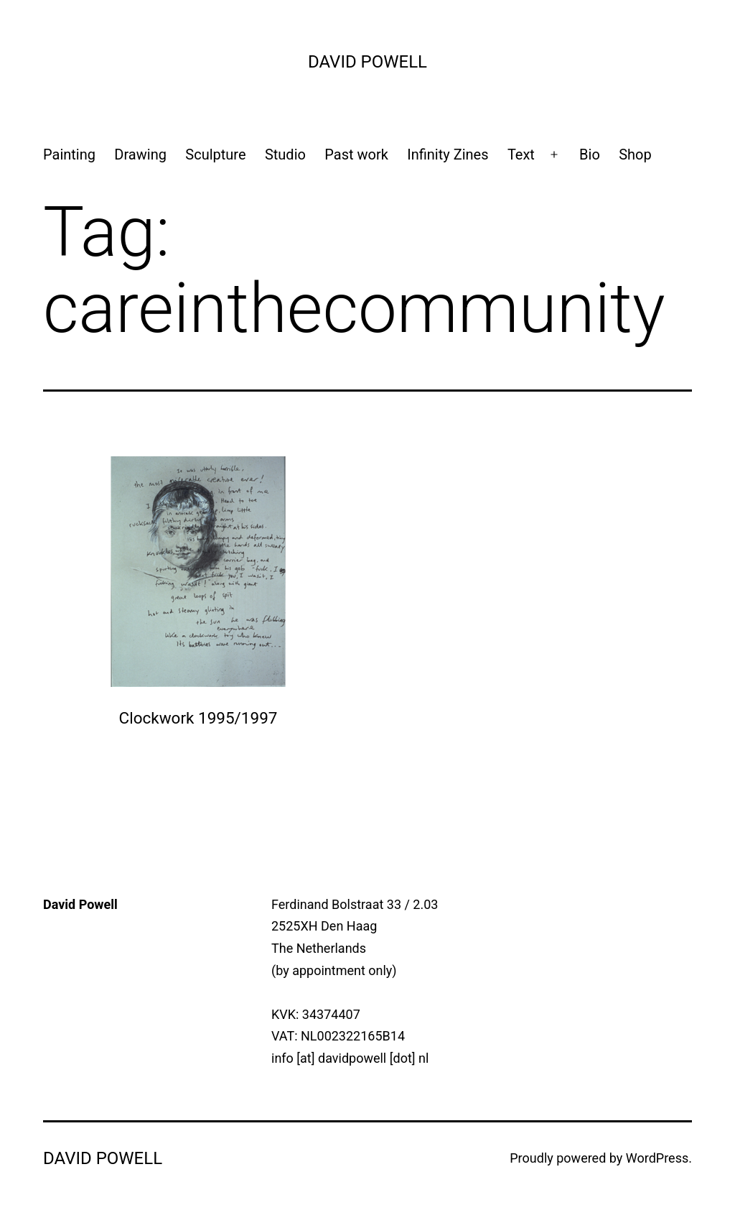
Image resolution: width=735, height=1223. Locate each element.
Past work (356, 154)
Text (521, 154)
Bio (589, 154)
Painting (69, 154)
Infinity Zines (447, 154)
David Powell (367, 62)
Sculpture (215, 154)
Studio (285, 154)
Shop (635, 154)
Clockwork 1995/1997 (198, 718)
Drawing (140, 154)
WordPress (657, 1158)
